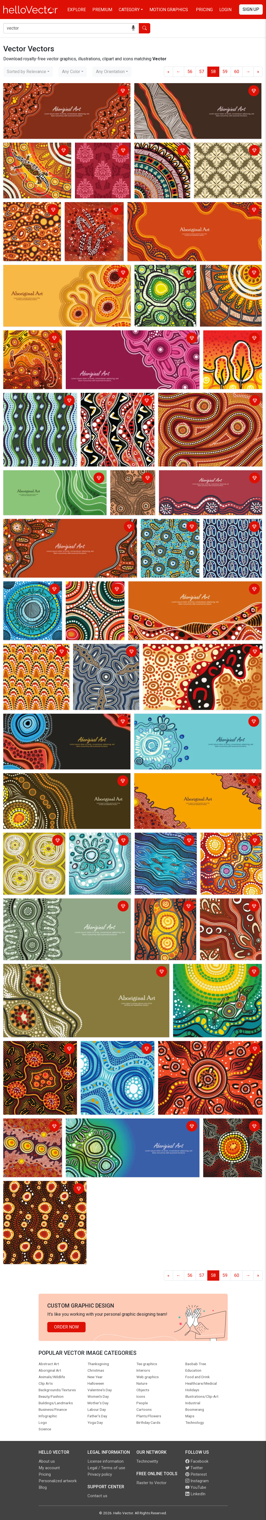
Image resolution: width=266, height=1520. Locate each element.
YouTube (195, 1487)
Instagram (197, 1480)
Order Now (66, 1327)
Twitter (194, 1467)
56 (189, 71)
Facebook (196, 1461)
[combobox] (28, 72)
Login (225, 9)
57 (201, 71)
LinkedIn (195, 1493)
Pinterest (196, 1474)
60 (236, 71)
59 (225, 71)
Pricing (204, 9)
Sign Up (251, 9)
